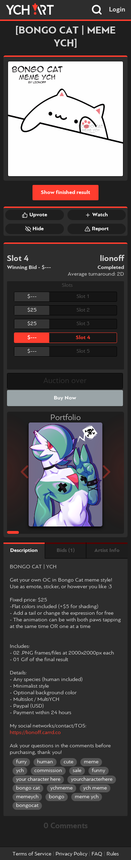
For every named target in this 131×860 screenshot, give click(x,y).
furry (21, 762)
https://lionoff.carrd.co (35, 732)
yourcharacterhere (91, 779)
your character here (38, 779)
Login (117, 9)
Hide (34, 229)
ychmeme (61, 788)
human (45, 762)
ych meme (95, 788)
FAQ (97, 854)
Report (97, 229)
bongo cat (28, 788)
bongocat (27, 805)
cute (68, 762)
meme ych (87, 797)
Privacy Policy (71, 854)
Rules (113, 854)
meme (91, 762)
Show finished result (65, 192)
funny (98, 770)
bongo (56, 797)
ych (20, 770)
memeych (27, 797)
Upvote (34, 215)
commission (48, 770)
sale (77, 770)
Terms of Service (32, 854)
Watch (96, 215)
